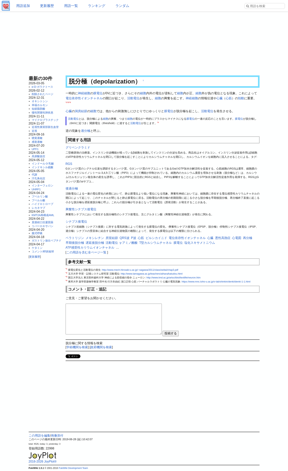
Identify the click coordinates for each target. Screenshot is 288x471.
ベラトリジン (75, 238)
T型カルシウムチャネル (155, 242)
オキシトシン (40, 101)
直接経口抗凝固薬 (42, 222)
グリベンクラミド (78, 147)
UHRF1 (36, 189)
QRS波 (124, 238)
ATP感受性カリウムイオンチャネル (90, 247)
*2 (68, 102)
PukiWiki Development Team (73, 468)
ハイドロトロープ (42, 203)
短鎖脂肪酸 (38, 108)
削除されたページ (42, 94)
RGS (69, 163)
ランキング (96, 6)
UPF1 (35, 149)
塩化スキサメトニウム (199, 242)
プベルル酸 (38, 200)
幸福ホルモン (40, 105)
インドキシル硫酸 (42, 167)
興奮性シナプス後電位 (81, 209)
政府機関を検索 (101, 347)
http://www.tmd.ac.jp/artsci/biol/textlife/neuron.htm (173, 277)
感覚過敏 (37, 141)
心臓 (219, 98)
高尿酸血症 (38, 156)
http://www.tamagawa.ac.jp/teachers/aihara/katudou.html (152, 273)
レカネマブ (38, 207)
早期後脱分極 (75, 242)
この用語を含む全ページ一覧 (86, 252)
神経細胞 (84, 93)
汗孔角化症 (38, 178)
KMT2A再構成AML (43, 215)
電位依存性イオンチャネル (84, 98)
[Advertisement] (144, 42)
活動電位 (133, 98)
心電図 (236, 238)
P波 (133, 238)
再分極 (247, 238)
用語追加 (23, 6)
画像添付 (57, 435)
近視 (34, 130)
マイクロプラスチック (45, 119)
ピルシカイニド (156, 238)
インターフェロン (42, 185)
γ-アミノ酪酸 (129, 242)
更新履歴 (47, 6)
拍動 (241, 98)
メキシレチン (95, 238)
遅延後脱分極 (95, 242)
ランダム (122, 6)
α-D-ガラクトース (42, 86)
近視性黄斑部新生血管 (45, 127)
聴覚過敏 (37, 137)
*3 (70, 102)
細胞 (143, 93)
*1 (66, 102)
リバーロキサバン (42, 226)
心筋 (229, 98)
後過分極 (72, 188)
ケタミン (37, 247)
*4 (158, 122)
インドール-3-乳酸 (43, 163)
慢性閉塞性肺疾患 (42, 112)
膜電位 (98, 93)
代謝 (34, 174)
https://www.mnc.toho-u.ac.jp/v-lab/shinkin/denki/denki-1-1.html (216, 281)
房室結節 (112, 238)
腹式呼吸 (37, 233)
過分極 (85, 130)
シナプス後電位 (76, 221)
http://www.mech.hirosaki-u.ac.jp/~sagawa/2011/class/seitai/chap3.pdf (140, 269)
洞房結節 (81, 111)
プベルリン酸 (40, 196)
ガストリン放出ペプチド (46, 240)
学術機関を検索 (77, 347)
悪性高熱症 (222, 238)
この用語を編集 (39, 435)
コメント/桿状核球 (43, 251)
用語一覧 (71, 6)
